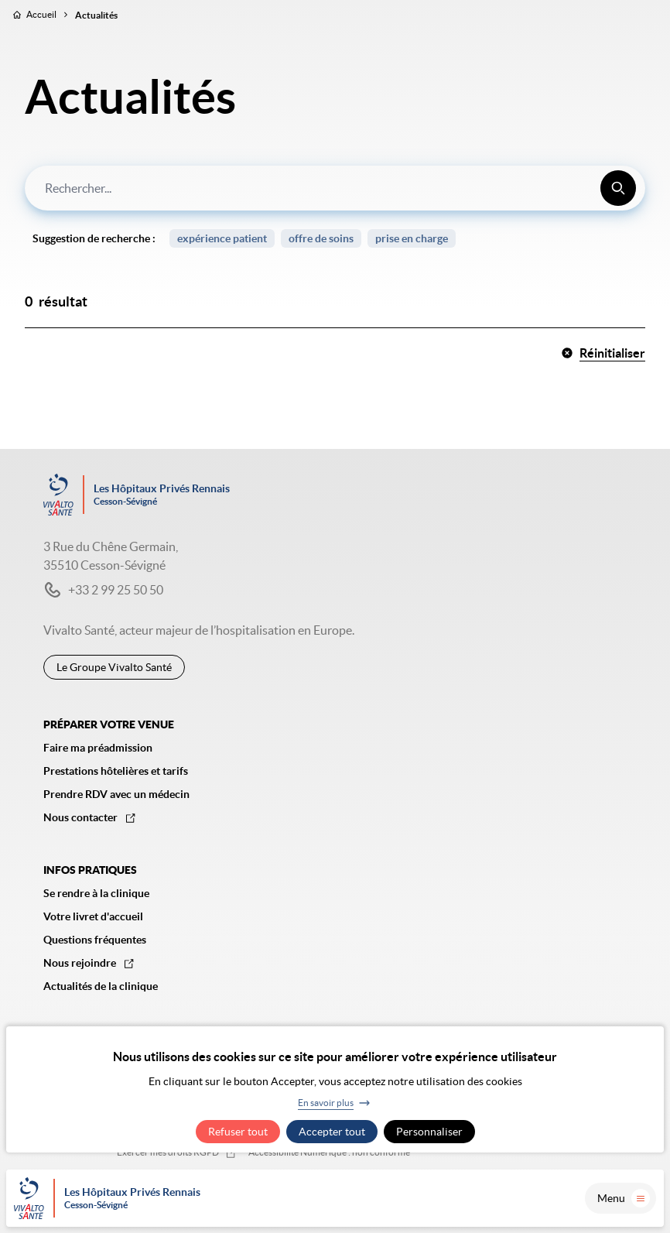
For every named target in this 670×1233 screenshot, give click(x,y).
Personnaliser (429, 1131)
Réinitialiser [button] (603, 353)
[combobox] (335, 188)
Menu (623, 1198)
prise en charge (411, 238)
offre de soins (321, 238)
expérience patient (222, 238)
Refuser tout (238, 1131)
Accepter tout (332, 1131)
